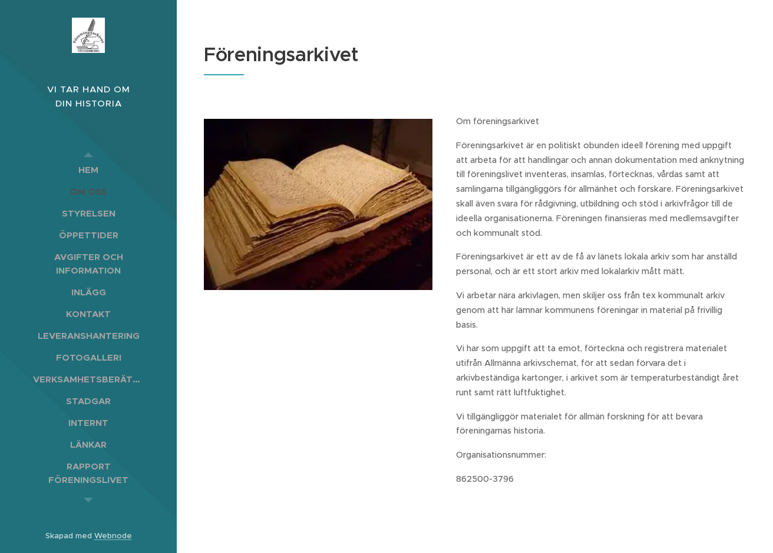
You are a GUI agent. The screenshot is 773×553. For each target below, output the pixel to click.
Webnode (113, 536)
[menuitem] (88, 169)
